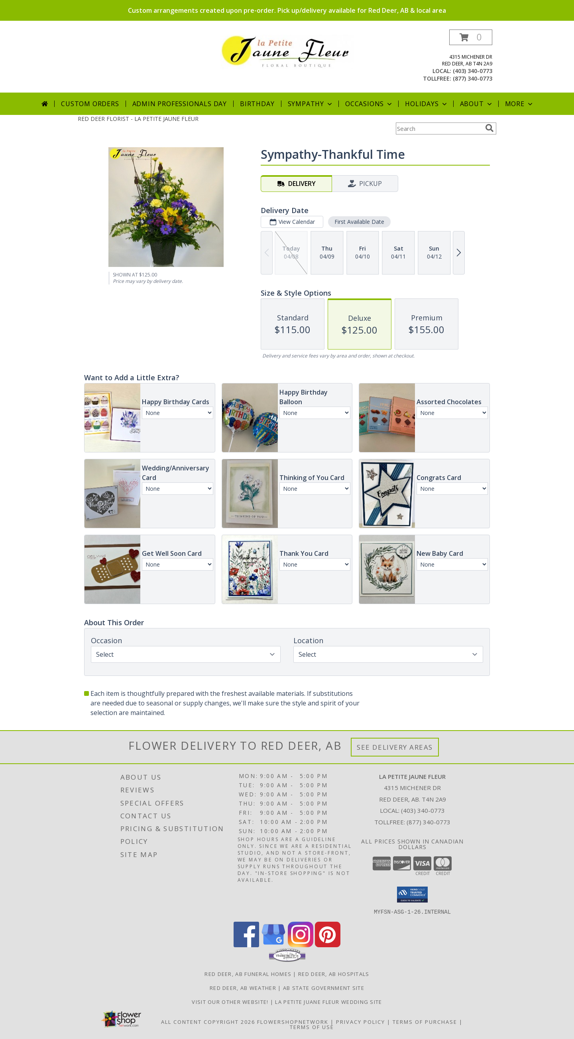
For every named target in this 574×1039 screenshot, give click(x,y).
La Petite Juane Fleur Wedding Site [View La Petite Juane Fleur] (328, 1001)
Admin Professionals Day (179, 103)
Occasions (369, 103)
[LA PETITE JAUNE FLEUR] (287, 51)
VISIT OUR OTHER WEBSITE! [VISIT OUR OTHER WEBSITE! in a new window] (231, 1001)
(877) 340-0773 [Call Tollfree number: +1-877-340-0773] (428, 822)
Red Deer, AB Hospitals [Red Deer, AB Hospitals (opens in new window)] (334, 973)
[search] (489, 128)
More (519, 103)
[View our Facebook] (246, 944)
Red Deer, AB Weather (243, 987)
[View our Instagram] (300, 944)
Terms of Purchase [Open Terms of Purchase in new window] (425, 1021)
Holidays (426, 103)
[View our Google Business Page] (273, 944)
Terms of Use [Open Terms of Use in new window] (312, 1026)
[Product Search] (439, 128)
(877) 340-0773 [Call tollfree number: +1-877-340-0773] (472, 78)
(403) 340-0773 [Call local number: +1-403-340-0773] (472, 71)
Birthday (257, 103)
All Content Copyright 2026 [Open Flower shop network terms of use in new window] (208, 1021)
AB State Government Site (323, 987)
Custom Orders (90, 103)
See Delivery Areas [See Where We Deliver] (395, 747)
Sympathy (311, 103)
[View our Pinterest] (327, 944)
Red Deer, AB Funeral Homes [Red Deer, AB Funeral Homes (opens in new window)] (247, 973)
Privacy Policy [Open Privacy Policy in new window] (360, 1021)
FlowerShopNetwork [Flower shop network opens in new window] (292, 1021)
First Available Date (359, 221)
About (476, 103)
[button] (470, 37)
